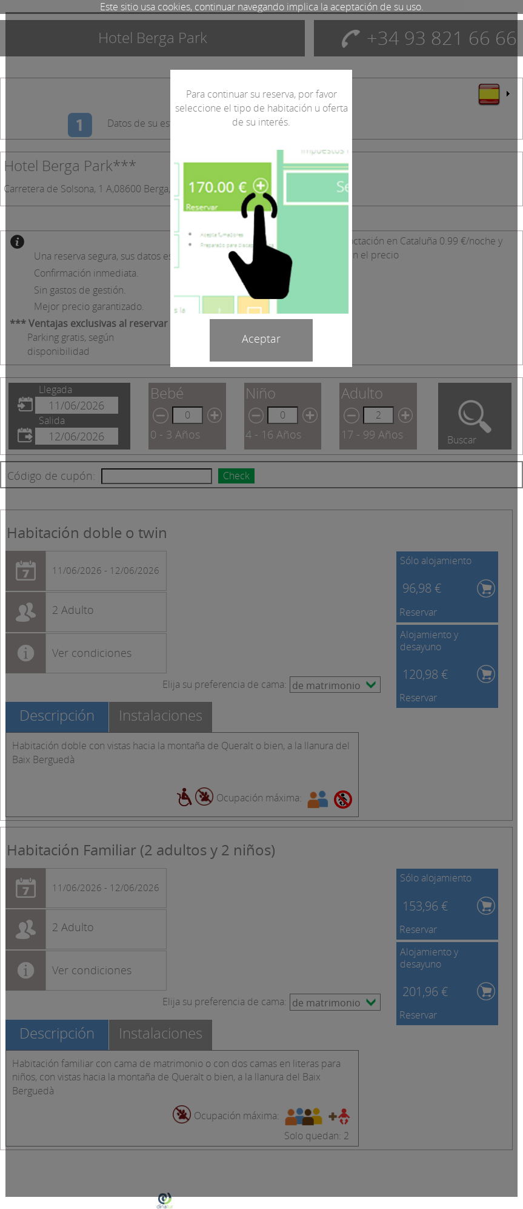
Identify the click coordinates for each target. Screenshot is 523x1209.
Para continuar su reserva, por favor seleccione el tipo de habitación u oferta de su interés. (261, 108)
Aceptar (261, 338)
